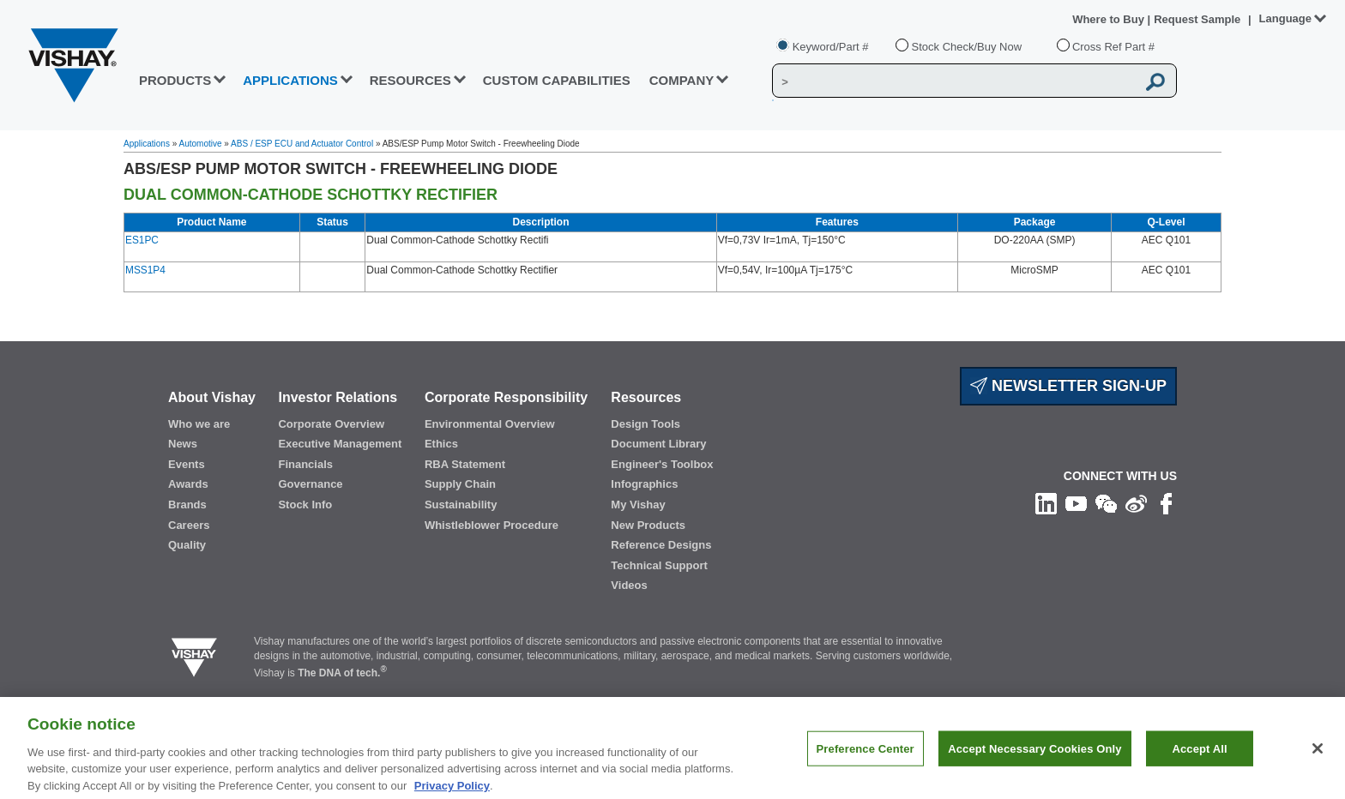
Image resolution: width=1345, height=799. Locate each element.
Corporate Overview (331, 424)
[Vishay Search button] (1156, 81)
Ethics (441, 443)
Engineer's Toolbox (662, 464)
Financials (305, 464)
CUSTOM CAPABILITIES (556, 80)
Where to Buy (1109, 19)
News (182, 443)
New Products (648, 525)
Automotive (200, 143)
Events (186, 464)
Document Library (658, 443)
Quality (187, 544)
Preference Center (865, 757)
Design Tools (645, 424)
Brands (187, 504)
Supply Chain (460, 484)
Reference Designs (661, 544)
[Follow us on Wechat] (1106, 503)
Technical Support (659, 565)
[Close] (1317, 758)
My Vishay (638, 504)
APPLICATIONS (290, 80)
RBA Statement (465, 464)
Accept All (1199, 757)
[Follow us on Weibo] (1136, 503)
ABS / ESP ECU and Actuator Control (302, 143)
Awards (188, 484)
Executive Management (339, 443)
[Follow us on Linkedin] (1046, 503)
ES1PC (142, 240)
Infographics (644, 484)
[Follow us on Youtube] (1076, 503)
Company (682, 80)
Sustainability (461, 504)
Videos (629, 585)
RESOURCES (410, 80)
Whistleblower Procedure (491, 525)
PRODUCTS (175, 80)
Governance (310, 484)
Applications (147, 143)
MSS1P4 (145, 270)
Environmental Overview (490, 424)
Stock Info (305, 504)
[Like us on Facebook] (1166, 503)
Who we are (199, 424)
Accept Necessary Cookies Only (1034, 757)
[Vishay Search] (954, 81)
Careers (188, 525)
